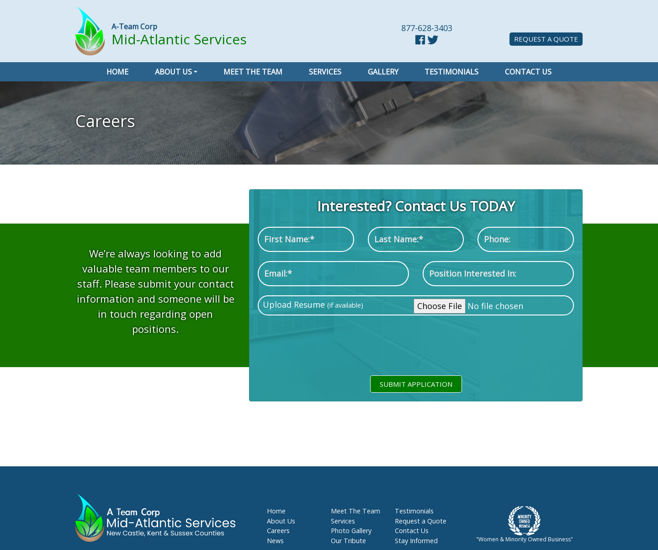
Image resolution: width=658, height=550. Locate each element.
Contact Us (528, 72)
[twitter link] (432, 40)
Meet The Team (355, 511)
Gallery (383, 72)
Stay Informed (416, 540)
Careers (278, 530)
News (275, 540)
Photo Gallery (351, 530)
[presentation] (415, 349)
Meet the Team (252, 72)
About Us (173, 72)
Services (325, 72)
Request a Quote (546, 38)
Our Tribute (348, 540)
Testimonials (451, 72)
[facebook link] (420, 40)
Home (117, 72)
